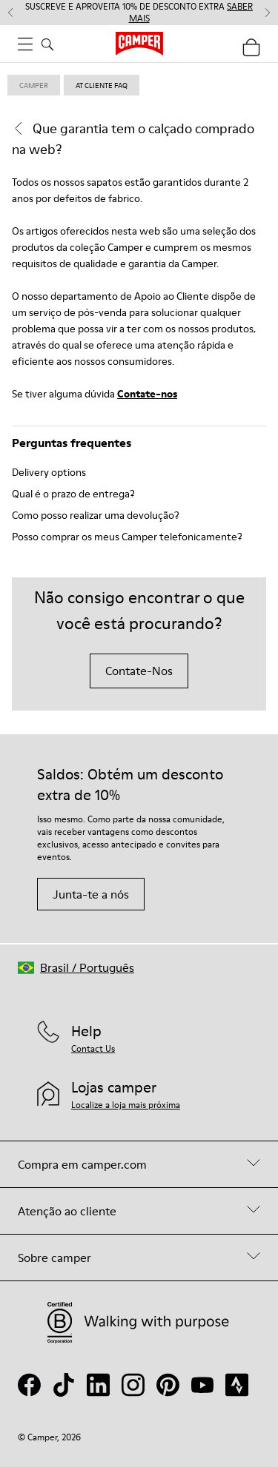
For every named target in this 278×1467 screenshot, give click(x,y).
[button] (76, 967)
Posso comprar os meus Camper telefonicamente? (127, 536)
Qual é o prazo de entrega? (73, 493)
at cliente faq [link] (102, 85)
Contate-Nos (139, 670)
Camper (33, 85)
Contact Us (93, 1048)
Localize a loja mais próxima (125, 1104)
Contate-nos (147, 393)
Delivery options (49, 472)
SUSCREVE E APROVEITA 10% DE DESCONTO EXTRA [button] (139, 12)
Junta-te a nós (91, 894)
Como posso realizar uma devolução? (95, 515)
